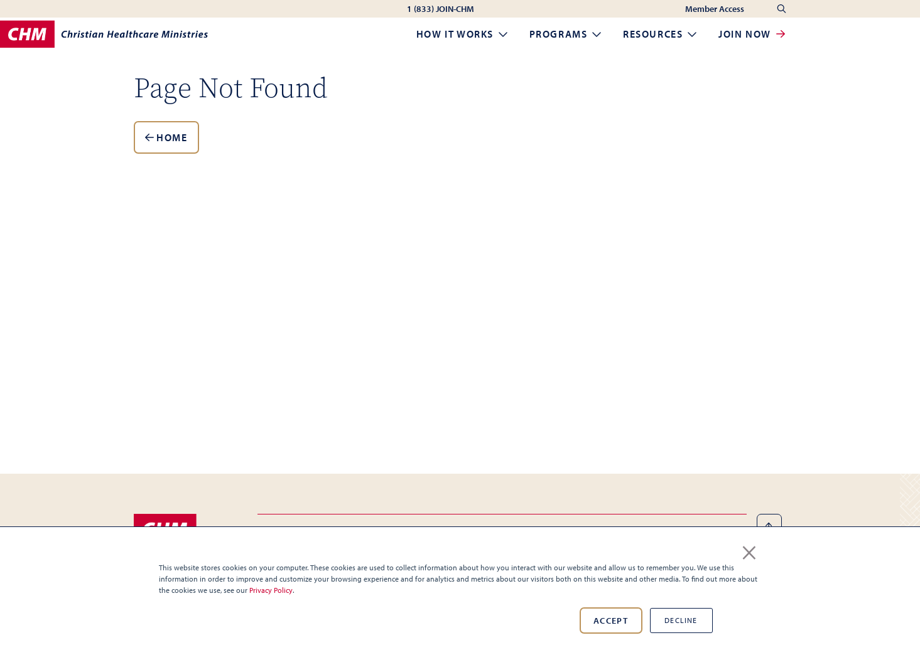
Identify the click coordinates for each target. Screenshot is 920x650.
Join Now (752, 34)
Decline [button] (680, 620)
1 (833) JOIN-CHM (440, 8)
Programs (566, 34)
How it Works (462, 34)
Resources (660, 34)
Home (166, 137)
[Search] (781, 8)
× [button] (749, 550)
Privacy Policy (271, 590)
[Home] (104, 34)
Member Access (715, 8)
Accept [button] (610, 620)
